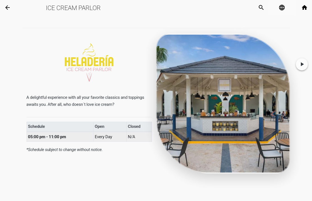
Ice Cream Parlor (73, 7)
